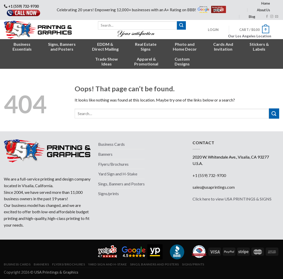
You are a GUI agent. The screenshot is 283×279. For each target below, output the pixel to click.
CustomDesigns (182, 61)
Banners (105, 154)
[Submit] (181, 25)
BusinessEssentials (22, 46)
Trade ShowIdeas (106, 61)
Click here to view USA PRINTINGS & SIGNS (232, 198)
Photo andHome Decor (185, 46)
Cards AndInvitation (223, 46)
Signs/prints (108, 193)
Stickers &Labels (259, 46)
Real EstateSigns (145, 46)
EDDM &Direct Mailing (105, 46)
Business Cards (111, 144)
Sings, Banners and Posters (121, 183)
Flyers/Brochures (113, 164)
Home (265, 3)
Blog (252, 17)
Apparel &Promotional (146, 61)
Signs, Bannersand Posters (62, 46)
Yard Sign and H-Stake (117, 173)
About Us (263, 10)
